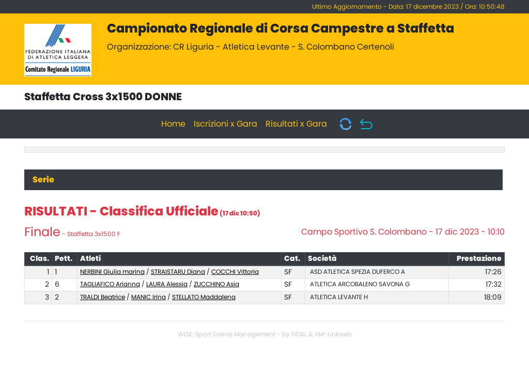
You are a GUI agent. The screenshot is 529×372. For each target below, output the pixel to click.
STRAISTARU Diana (178, 272)
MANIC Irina (148, 297)
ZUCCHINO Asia (216, 284)
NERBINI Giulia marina (112, 272)
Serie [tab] (43, 180)
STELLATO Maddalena (204, 297)
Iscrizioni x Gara (225, 124)
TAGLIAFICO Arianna (110, 284)
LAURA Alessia (167, 284)
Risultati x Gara (296, 124)
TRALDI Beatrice (102, 297)
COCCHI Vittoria (235, 272)
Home (173, 124)
